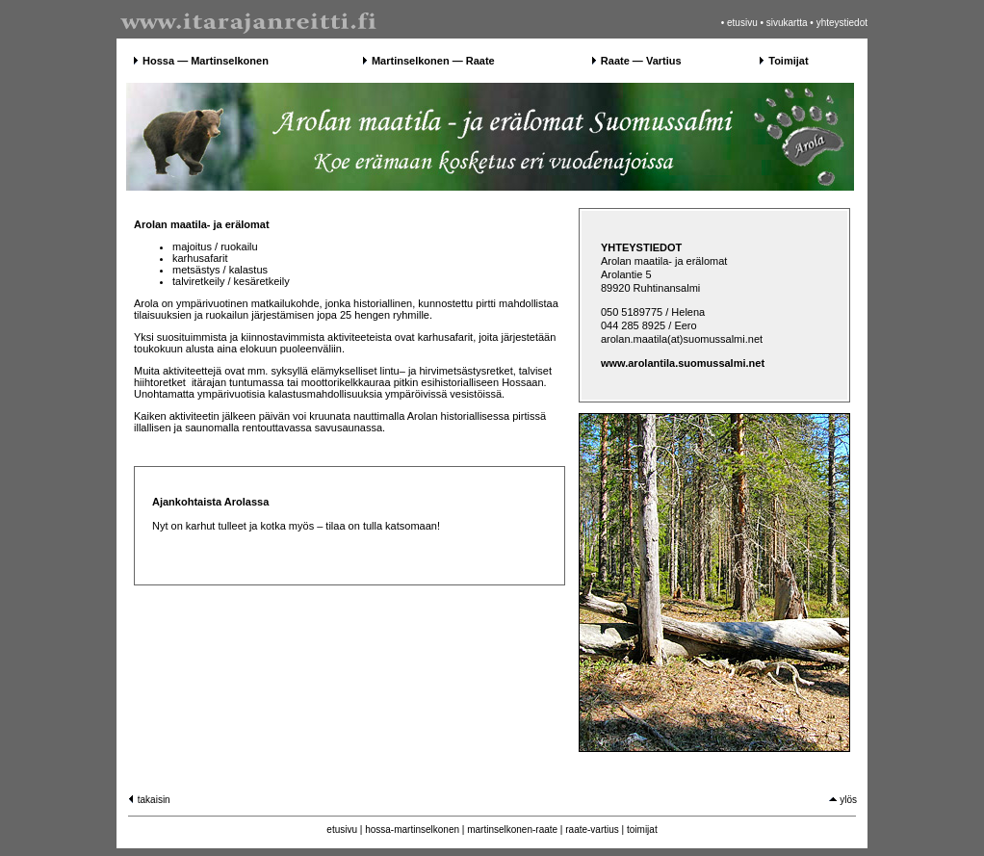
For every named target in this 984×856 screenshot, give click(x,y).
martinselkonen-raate (512, 829)
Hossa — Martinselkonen (205, 60)
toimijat (642, 829)
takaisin (148, 799)
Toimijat (788, 60)
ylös (843, 799)
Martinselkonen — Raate (433, 60)
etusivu (742, 22)
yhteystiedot (841, 22)
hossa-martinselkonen (412, 829)
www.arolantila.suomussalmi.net (682, 363)
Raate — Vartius (641, 60)
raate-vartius (592, 829)
